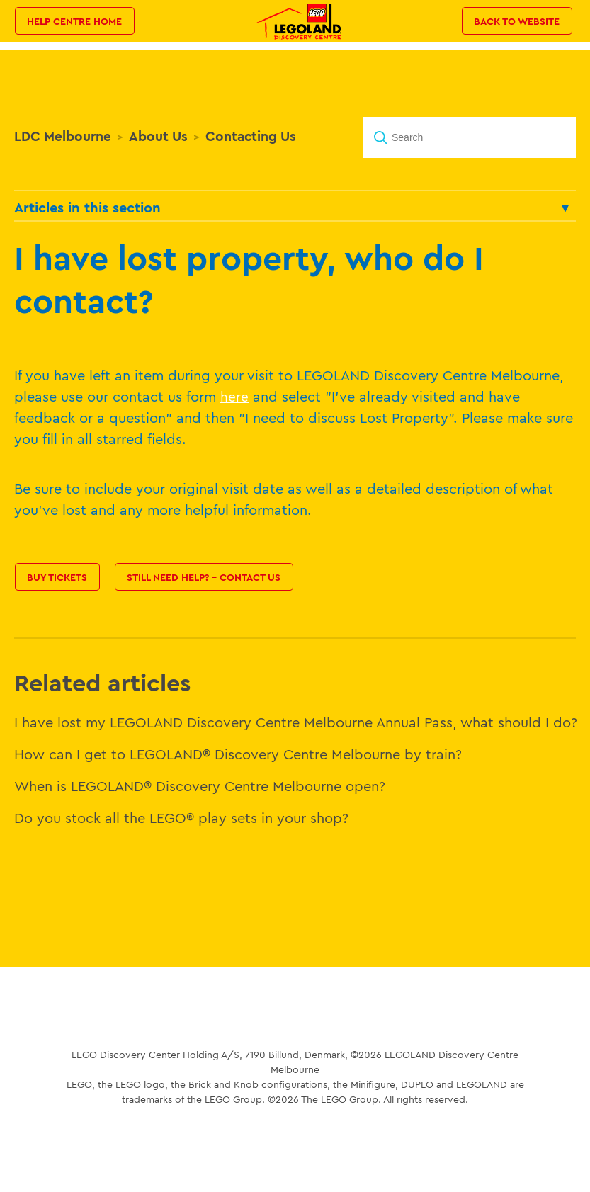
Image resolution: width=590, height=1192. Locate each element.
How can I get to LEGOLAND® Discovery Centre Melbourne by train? (238, 754)
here (234, 396)
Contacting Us (250, 135)
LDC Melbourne (62, 135)
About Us (158, 135)
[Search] (469, 137)
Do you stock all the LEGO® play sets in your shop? (181, 818)
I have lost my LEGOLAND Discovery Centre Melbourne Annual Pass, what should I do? (295, 722)
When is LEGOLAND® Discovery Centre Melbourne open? (199, 786)
